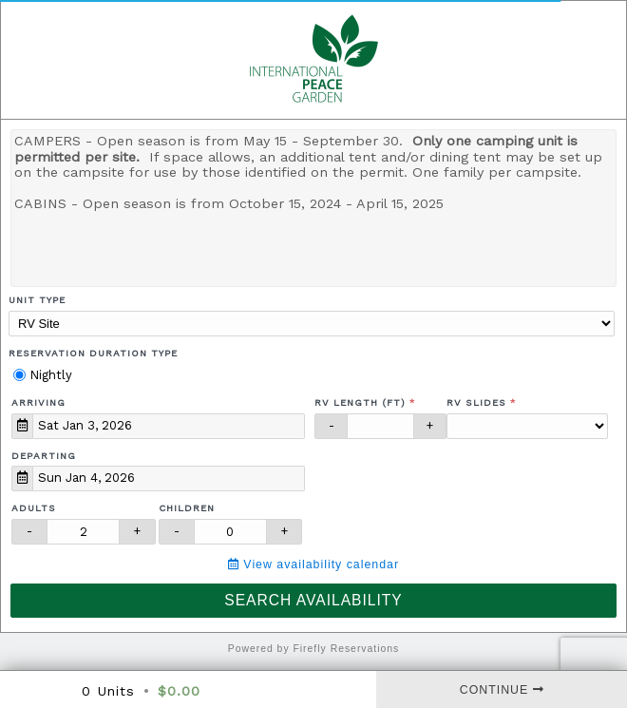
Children (187, 508)
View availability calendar (313, 564)
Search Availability (313, 600)
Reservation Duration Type (93, 353)
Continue (502, 690)
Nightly (42, 375)
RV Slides (476, 402)
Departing (43, 455)
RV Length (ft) (360, 402)
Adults (33, 508)
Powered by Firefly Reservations (314, 648)
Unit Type (37, 300)
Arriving (38, 402)
